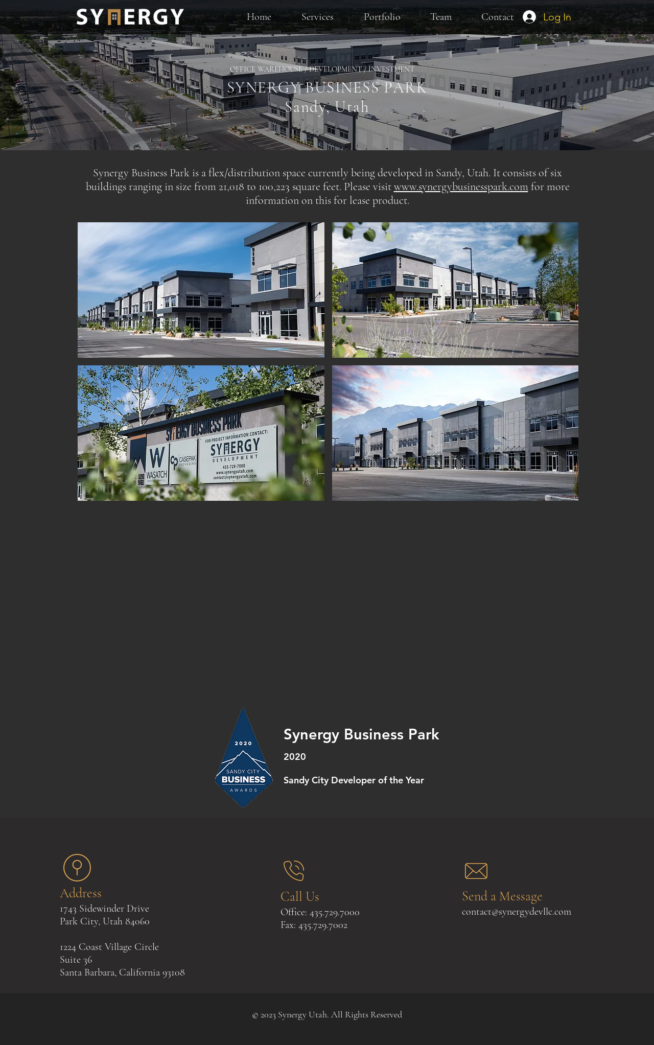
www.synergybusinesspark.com (461, 186)
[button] (201, 290)
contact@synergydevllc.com (516, 911)
